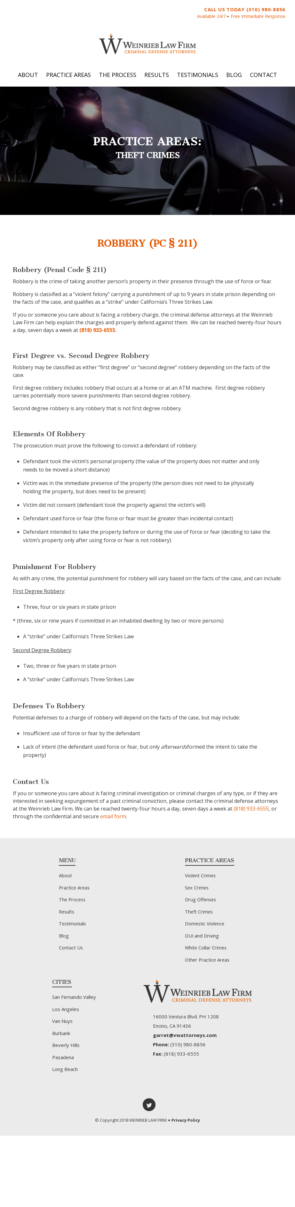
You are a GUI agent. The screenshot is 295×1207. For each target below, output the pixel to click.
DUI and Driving (202, 938)
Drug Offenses (201, 902)
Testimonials (197, 77)
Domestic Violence (205, 926)
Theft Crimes (199, 914)
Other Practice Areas (208, 962)
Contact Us (70, 950)
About (28, 77)
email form (113, 819)
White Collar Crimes (206, 950)
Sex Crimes (197, 890)
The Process (117, 77)
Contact (263, 77)
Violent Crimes (201, 878)
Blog (234, 77)
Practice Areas (68, 77)
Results (156, 77)
